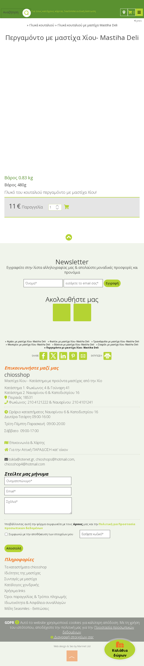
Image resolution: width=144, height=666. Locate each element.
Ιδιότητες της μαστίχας (22, 573)
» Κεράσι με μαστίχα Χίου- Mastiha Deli (25, 341)
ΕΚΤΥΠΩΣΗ (101, 355)
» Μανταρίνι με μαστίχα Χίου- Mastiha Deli (28, 344)
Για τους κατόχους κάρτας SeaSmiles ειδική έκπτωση (63, 11)
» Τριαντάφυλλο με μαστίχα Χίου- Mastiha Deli (115, 341)
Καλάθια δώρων (119, 649)
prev (138, 21)
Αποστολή (13, 548)
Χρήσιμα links (14, 590)
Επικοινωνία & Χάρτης (24, 442)
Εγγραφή (112, 283)
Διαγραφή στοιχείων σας (72, 637)
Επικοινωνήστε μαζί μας (31, 368)
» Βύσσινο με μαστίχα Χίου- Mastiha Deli (73, 344)
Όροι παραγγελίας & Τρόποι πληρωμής (35, 596)
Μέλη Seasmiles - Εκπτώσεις (26, 608)
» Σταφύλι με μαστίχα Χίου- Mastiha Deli (117, 344)
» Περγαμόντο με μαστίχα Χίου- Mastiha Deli (71, 347)
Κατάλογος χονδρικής (21, 584)
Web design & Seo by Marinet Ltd (72, 646)
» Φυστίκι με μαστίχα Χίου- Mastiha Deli (68, 341)
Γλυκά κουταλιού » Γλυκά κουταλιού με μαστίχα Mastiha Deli (73, 25)
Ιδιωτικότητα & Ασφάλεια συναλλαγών (35, 602)
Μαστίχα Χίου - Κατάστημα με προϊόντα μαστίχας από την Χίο (53, 380)
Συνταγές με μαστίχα (20, 578)
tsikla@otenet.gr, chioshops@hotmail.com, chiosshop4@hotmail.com (39, 462)
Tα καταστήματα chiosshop (25, 567)
